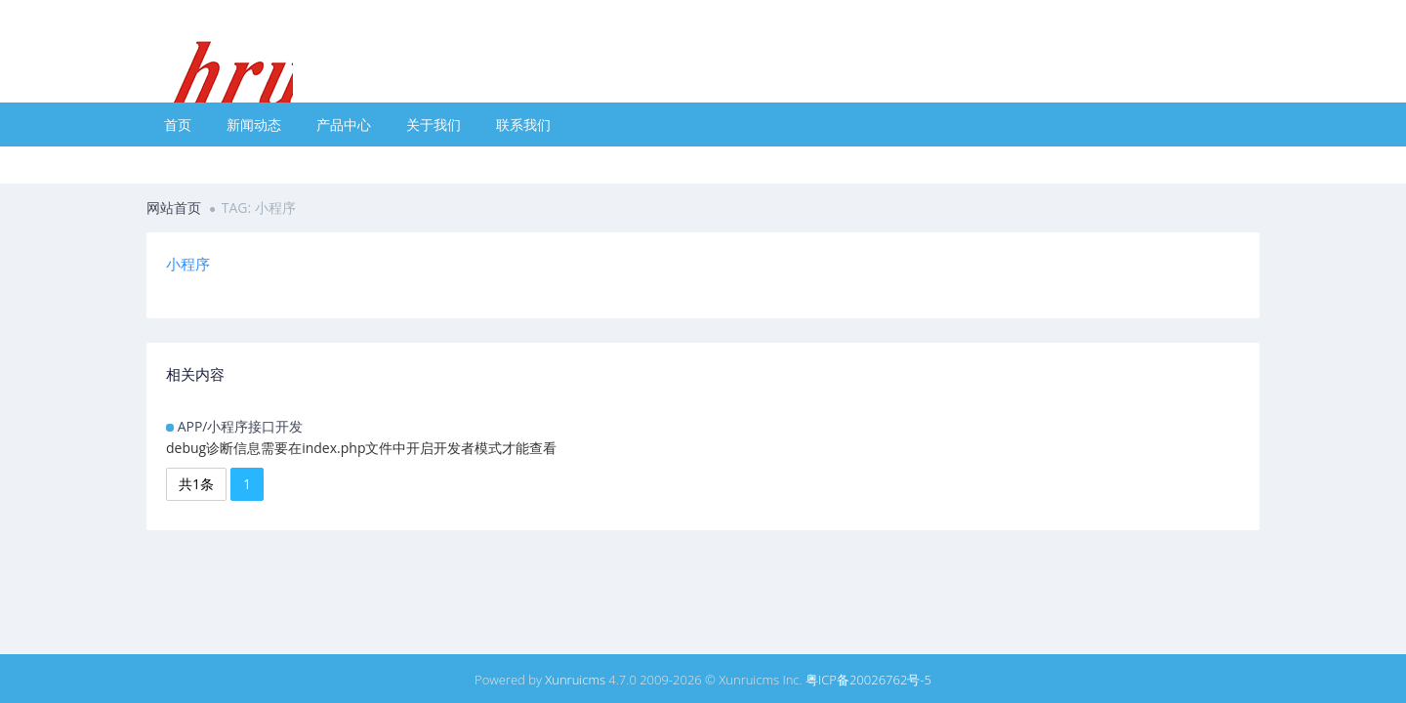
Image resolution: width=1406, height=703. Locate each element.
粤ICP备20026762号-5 (868, 679)
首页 (177, 124)
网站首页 (173, 207)
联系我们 (523, 124)
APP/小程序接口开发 (241, 426)
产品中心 (343, 124)
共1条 (196, 484)
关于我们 (433, 124)
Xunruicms (575, 679)
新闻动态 (254, 124)
